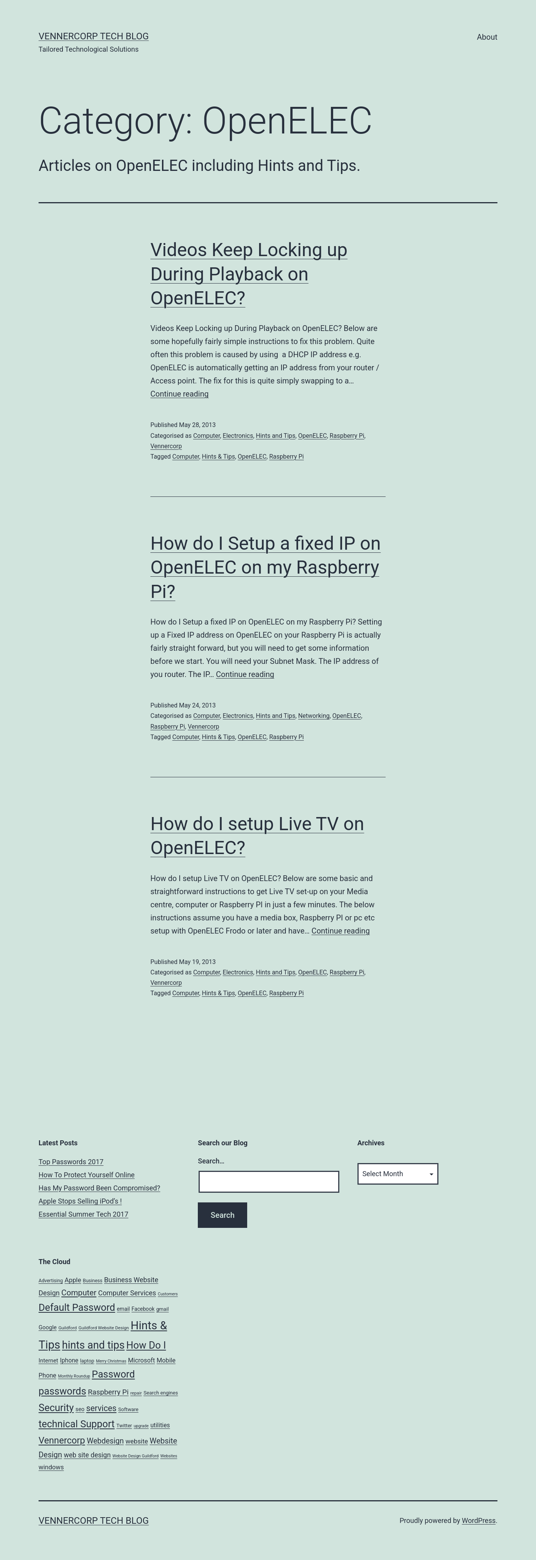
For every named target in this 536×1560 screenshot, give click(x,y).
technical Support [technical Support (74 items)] (77, 1424)
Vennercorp (166, 446)
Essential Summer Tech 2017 (83, 1214)
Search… (211, 1161)
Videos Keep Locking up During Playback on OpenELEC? (248, 274)
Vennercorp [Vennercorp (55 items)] (62, 1440)
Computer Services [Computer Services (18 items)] (127, 1293)
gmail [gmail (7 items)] (162, 1309)
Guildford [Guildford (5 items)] (67, 1327)
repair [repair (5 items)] (136, 1393)
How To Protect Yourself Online (87, 1175)
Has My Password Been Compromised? (99, 1188)
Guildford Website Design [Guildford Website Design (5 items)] (104, 1327)
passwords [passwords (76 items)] (62, 1391)
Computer (206, 435)
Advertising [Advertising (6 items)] (51, 1280)
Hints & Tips (218, 456)
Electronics (238, 435)
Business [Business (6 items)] (93, 1280)
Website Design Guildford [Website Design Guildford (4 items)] (136, 1456)
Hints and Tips (276, 435)
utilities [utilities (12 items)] (160, 1425)
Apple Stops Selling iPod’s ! (80, 1201)
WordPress (479, 1520)
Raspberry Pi (347, 435)
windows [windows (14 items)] (51, 1467)
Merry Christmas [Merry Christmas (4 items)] (111, 1361)
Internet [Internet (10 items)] (48, 1360)
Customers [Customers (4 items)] (168, 1294)
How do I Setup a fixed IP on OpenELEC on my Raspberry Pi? (265, 567)
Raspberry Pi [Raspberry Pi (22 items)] (108, 1392)
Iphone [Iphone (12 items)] (69, 1360)
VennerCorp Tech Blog (94, 36)
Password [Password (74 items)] (113, 1374)
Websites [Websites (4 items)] (168, 1456)
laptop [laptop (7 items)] (87, 1361)
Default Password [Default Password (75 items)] (77, 1307)
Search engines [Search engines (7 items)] (160, 1393)
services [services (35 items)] (101, 1408)
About (487, 37)
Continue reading (179, 393)
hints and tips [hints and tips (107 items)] (93, 1345)
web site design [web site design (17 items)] (87, 1455)
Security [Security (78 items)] (56, 1407)
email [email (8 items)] (123, 1309)
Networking (314, 715)
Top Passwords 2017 (71, 1162)
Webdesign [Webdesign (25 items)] (105, 1441)
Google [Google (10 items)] (48, 1327)
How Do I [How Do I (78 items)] (146, 1345)
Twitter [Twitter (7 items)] (124, 1425)
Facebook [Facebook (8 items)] (143, 1309)
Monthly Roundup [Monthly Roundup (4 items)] (74, 1376)
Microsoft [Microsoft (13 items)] (141, 1360)
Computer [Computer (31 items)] (78, 1292)
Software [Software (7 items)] (128, 1409)
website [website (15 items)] (136, 1441)
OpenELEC (312, 435)
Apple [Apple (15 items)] (72, 1280)
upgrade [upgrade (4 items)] (141, 1425)
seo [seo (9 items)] (80, 1409)
